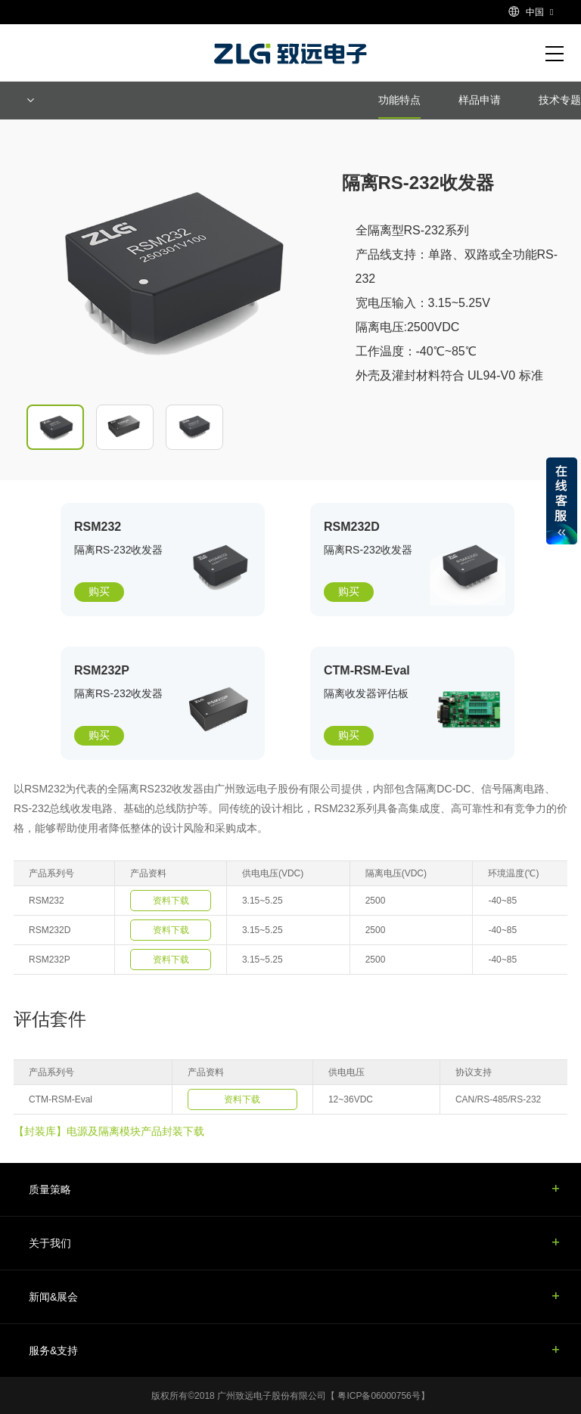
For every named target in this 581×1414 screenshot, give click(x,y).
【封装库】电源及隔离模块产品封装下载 (109, 1131)
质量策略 (50, 1189)
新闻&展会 (53, 1297)
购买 (99, 591)
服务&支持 (53, 1350)
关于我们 (50, 1243)
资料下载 (171, 900)
